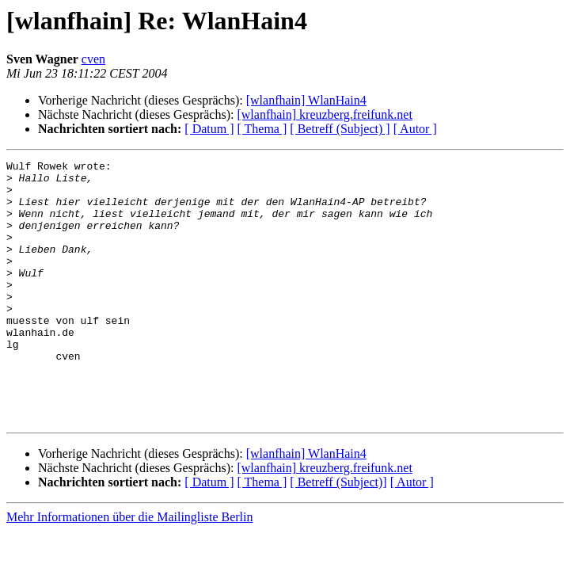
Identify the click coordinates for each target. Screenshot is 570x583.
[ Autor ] (415, 128)
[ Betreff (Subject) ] (340, 128)
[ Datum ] (209, 128)
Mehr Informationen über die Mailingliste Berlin (129, 569)
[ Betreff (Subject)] (338, 534)
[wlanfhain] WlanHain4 (306, 100)
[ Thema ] (262, 128)
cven (93, 59)
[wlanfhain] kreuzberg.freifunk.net (324, 114)
